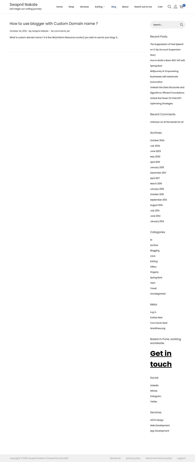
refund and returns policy (159, 458)
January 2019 (157, 167)
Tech (152, 282)
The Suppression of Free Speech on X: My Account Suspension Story (167, 49)
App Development (159, 430)
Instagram (155, 396)
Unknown (155, 121)
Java (152, 255)
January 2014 (157, 221)
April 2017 (155, 178)
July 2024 (155, 145)
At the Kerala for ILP (174, 121)
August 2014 (156, 205)
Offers (153, 266)
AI (151, 239)
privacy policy (133, 458)
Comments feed (158, 322)
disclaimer (115, 458)
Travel (153, 288)
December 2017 (158, 172)
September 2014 (158, 199)
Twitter (153, 401)
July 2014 (155, 210)
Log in (153, 312)
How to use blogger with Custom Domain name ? (54, 23)
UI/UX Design (157, 420)
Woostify (63, 458)
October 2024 (157, 140)
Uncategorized (158, 293)
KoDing (154, 261)
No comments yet (60, 31)
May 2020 (155, 156)
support (181, 458)
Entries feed (156, 317)
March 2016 (156, 183)
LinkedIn (154, 385)
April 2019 (155, 161)
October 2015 (157, 194)
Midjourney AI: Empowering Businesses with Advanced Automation (164, 76)
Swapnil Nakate (24, 4)
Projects (154, 272)
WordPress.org (157, 328)
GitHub (153, 390)
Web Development (160, 425)
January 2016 (157, 188)
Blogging (155, 250)
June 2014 (155, 215)
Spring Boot (156, 277)
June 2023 (155, 151)
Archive (154, 245)
